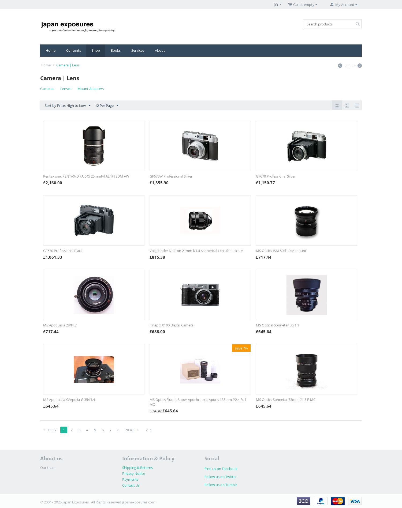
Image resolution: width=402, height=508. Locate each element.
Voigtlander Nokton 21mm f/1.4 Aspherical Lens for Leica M (197, 250)
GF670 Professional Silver (276, 176)
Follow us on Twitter (220, 476)
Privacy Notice (133, 473)
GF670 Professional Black (63, 250)
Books (116, 50)
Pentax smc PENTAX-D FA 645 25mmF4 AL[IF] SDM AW (86, 176)
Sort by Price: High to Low (68, 105)
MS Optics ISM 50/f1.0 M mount (281, 250)
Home (50, 50)
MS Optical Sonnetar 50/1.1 (277, 325)
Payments (130, 479)
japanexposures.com (138, 502)
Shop (96, 50)
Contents (73, 50)
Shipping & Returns (137, 467)
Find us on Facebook (220, 468)
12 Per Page (106, 105)
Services (137, 50)
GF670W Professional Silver (171, 176)
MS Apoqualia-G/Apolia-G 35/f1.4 (69, 399)
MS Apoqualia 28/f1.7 (60, 325)
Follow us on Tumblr (220, 484)
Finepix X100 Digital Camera (171, 325)
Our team (47, 467)
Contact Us (131, 485)
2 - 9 (149, 429)
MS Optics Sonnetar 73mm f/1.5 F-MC (285, 399)
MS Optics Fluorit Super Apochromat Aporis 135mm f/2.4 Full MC (198, 402)
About (160, 50)
